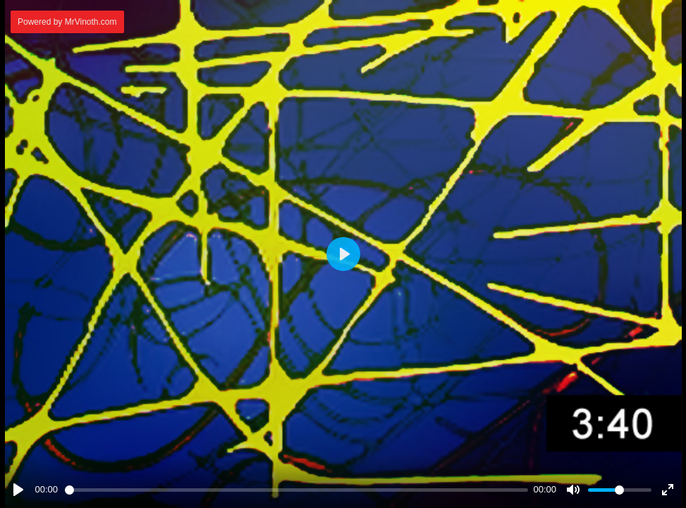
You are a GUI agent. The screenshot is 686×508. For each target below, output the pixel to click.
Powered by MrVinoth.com (67, 22)
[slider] (296, 490)
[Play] (18, 489)
